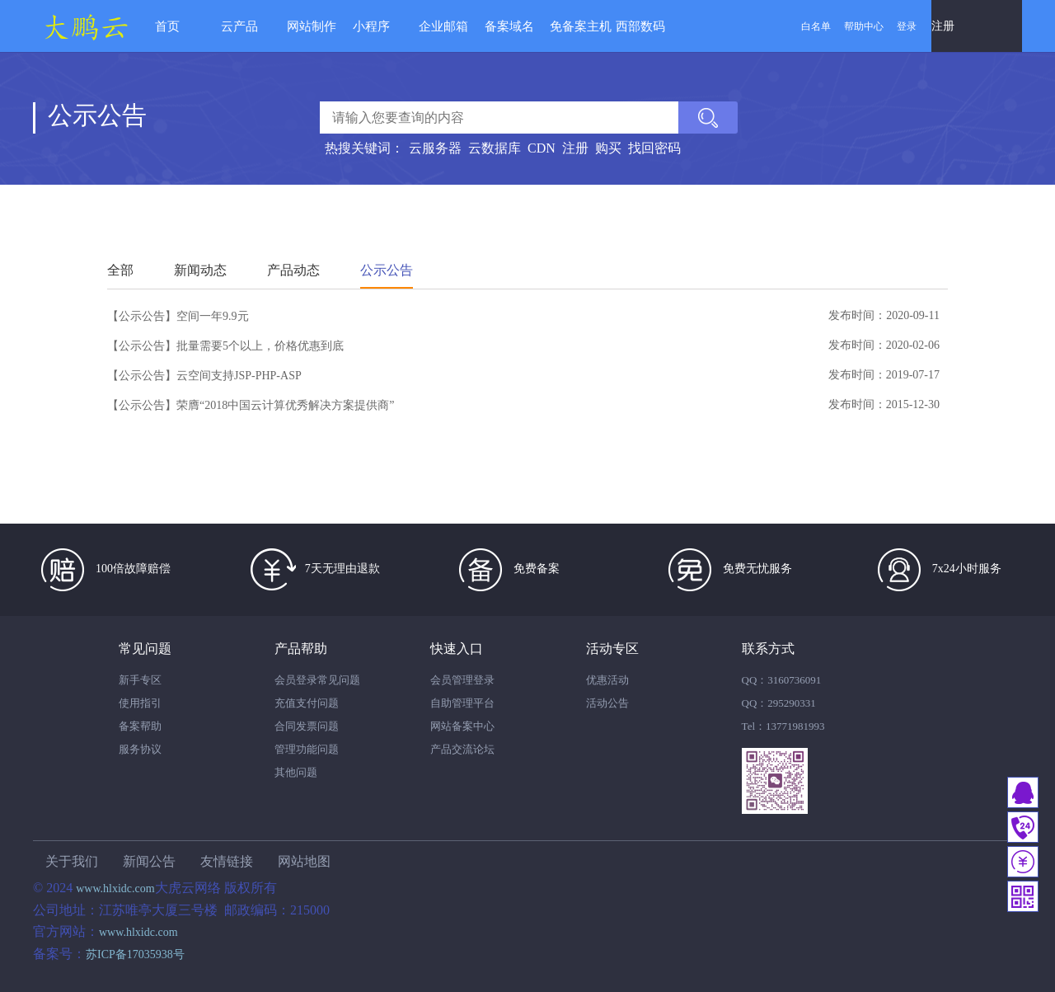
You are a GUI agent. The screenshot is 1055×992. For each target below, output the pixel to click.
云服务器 (435, 148)
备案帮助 (140, 726)
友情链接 (226, 861)
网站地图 (304, 861)
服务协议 (140, 749)
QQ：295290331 (779, 703)
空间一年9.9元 (212, 316)
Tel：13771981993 (783, 726)
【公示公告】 (141, 316)
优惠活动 (607, 680)
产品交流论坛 (462, 749)
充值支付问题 (306, 703)
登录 (907, 26)
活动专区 (612, 649)
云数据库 (494, 148)
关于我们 (71, 861)
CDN (542, 148)
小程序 (371, 26)
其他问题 (295, 772)
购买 (608, 148)
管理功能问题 (306, 749)
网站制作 (311, 26)
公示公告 (386, 270)
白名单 (816, 26)
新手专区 (140, 680)
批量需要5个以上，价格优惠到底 (260, 346)
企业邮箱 (443, 26)
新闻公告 (149, 861)
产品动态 (293, 270)
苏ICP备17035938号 (135, 954)
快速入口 (456, 649)
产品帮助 (300, 649)
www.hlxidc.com (115, 888)
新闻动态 (200, 270)
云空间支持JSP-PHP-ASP (239, 375)
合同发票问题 (306, 726)
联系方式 (768, 649)
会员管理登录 (462, 680)
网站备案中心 (462, 726)
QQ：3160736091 (782, 680)
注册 (942, 26)
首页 (167, 26)
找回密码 (654, 148)
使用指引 (140, 703)
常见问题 (145, 649)
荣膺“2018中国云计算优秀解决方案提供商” (285, 405)
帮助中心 (864, 26)
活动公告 (607, 703)
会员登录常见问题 (317, 680)
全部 (120, 270)
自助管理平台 (462, 703)
